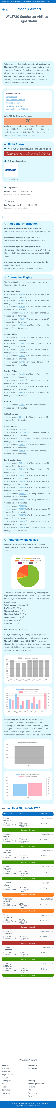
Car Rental (32, 1068)
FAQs (30, 1090)
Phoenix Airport (29, 8)
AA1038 (22, 294)
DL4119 (22, 362)
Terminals (32, 1065)
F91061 (22, 374)
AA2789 (22, 319)
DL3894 (22, 343)
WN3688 (22, 509)
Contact (38, 1103)
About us (45, 1103)
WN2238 (22, 475)
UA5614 (22, 444)
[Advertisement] (28, 43)
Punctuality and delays (15, 106)
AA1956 (22, 306)
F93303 (22, 386)
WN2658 (22, 487)
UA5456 (22, 429)
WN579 (22, 521)
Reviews (31, 1087)
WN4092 (22, 515)
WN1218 (22, 463)
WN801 (22, 527)
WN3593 (22, 506)
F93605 (22, 392)
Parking (31, 1080)
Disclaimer (31, 1103)
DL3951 (22, 349)
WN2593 (22, 481)
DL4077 (22, 356)
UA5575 (22, 438)
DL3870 (22, 337)
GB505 (22, 405)
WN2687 (22, 494)
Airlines (5, 1077)
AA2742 (22, 313)
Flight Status (11, 97)
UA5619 (22, 451)
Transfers (6, 1093)
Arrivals (5, 1068)
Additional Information (15, 100)
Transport (6, 1080)
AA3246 (22, 325)
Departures (7, 1071)
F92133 (22, 380)
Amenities (32, 1096)
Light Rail (6, 1090)
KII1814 (21, 417)
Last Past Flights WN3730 (17, 109)
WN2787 (22, 500)
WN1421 (22, 469)
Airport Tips (33, 1093)
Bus (3, 1084)
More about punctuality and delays (26, 135)
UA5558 (22, 432)
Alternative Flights (13, 103)
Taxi (4, 1087)
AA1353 (22, 300)
